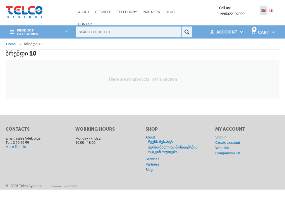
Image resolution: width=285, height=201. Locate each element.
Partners (152, 164)
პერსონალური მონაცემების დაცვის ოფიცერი (173, 149)
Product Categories (27, 32)
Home (11, 44)
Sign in (220, 137)
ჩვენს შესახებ (160, 142)
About (150, 137)
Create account (227, 142)
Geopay (72, 186)
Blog (149, 170)
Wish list (222, 148)
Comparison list (227, 153)
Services (152, 159)
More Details (16, 147)
